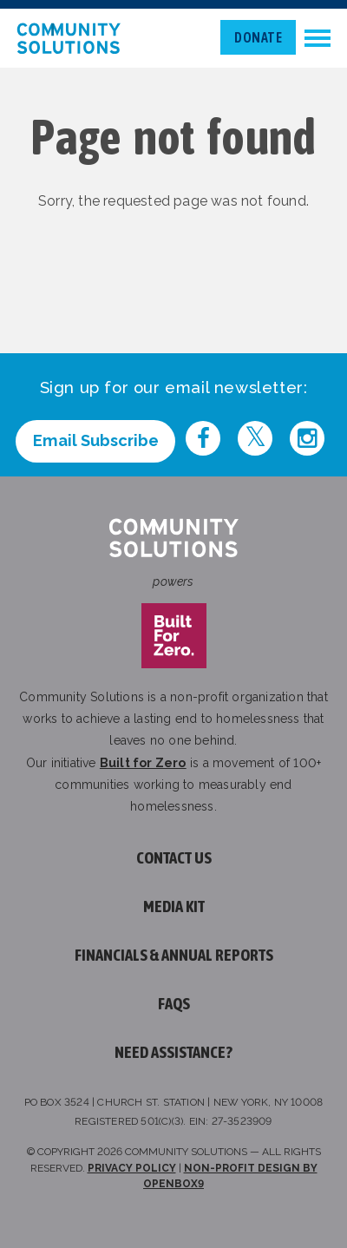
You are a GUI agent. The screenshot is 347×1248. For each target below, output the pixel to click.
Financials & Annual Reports (174, 955)
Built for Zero (143, 763)
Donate (258, 37)
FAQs (174, 1004)
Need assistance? (173, 1052)
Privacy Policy (132, 1168)
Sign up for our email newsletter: (174, 387)
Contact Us (174, 858)
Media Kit (174, 906)
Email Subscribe (96, 440)
